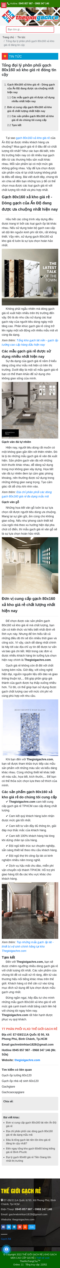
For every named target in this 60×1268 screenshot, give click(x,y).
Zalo (32, 1226)
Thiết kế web (42, 1257)
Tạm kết (17, 125)
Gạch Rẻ (6, 1238)
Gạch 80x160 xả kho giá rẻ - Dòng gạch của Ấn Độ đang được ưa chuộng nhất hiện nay (31, 88)
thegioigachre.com (27, 1060)
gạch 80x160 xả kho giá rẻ (33, 138)
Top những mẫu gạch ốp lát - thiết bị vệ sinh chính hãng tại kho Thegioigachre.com (28, 946)
